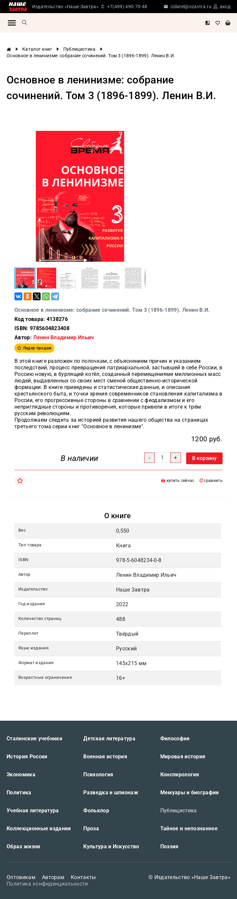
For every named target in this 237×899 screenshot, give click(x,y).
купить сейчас (177, 480)
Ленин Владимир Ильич (63, 337)
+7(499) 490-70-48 (127, 6)
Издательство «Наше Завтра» (65, 6)
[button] (139, 137)
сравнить (211, 480)
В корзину (204, 458)
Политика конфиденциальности (47, 884)
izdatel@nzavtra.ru (190, 6)
